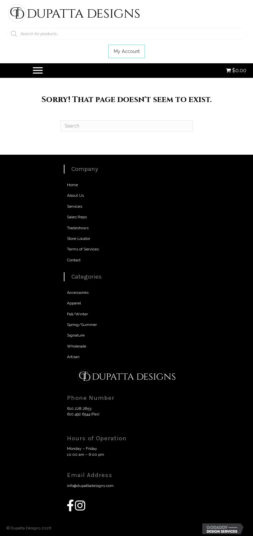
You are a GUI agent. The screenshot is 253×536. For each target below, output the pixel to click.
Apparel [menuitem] (74, 303)
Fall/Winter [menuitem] (77, 314)
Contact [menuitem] (74, 260)
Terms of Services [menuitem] (83, 249)
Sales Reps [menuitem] (77, 217)
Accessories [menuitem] (78, 292)
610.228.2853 (79, 408)
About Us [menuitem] (75, 195)
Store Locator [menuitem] (78, 238)
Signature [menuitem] (76, 335)
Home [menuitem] (72, 185)
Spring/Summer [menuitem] (82, 324)
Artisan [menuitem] (73, 356)
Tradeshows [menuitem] (78, 228)
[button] (126, 51)
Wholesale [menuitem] (76, 346)
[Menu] (37, 70)
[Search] (126, 126)
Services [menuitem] (74, 206)
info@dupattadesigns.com (90, 485)
